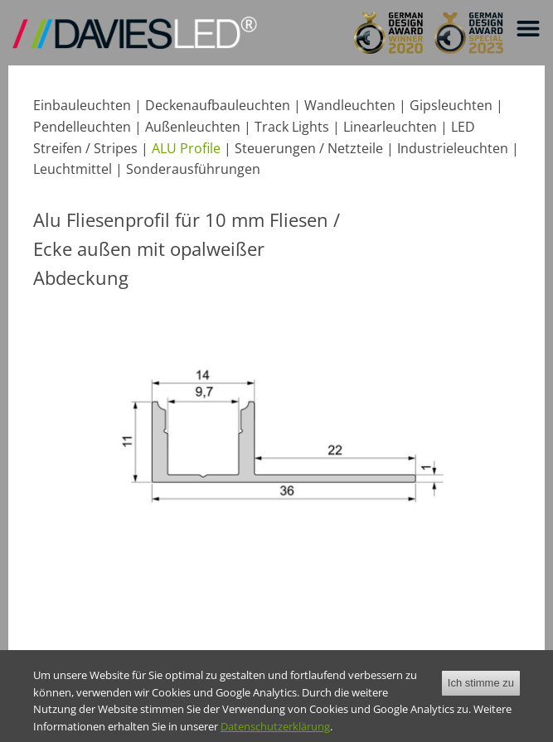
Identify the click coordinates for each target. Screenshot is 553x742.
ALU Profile (186, 148)
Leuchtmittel (72, 169)
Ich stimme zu (481, 691)
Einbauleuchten (82, 105)
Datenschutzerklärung (275, 734)
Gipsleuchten (451, 105)
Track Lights (292, 127)
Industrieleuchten (452, 148)
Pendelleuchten (82, 127)
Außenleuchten (192, 127)
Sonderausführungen (193, 169)
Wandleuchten (349, 105)
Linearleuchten (390, 127)
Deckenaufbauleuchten (217, 105)
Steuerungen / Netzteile (309, 148)
